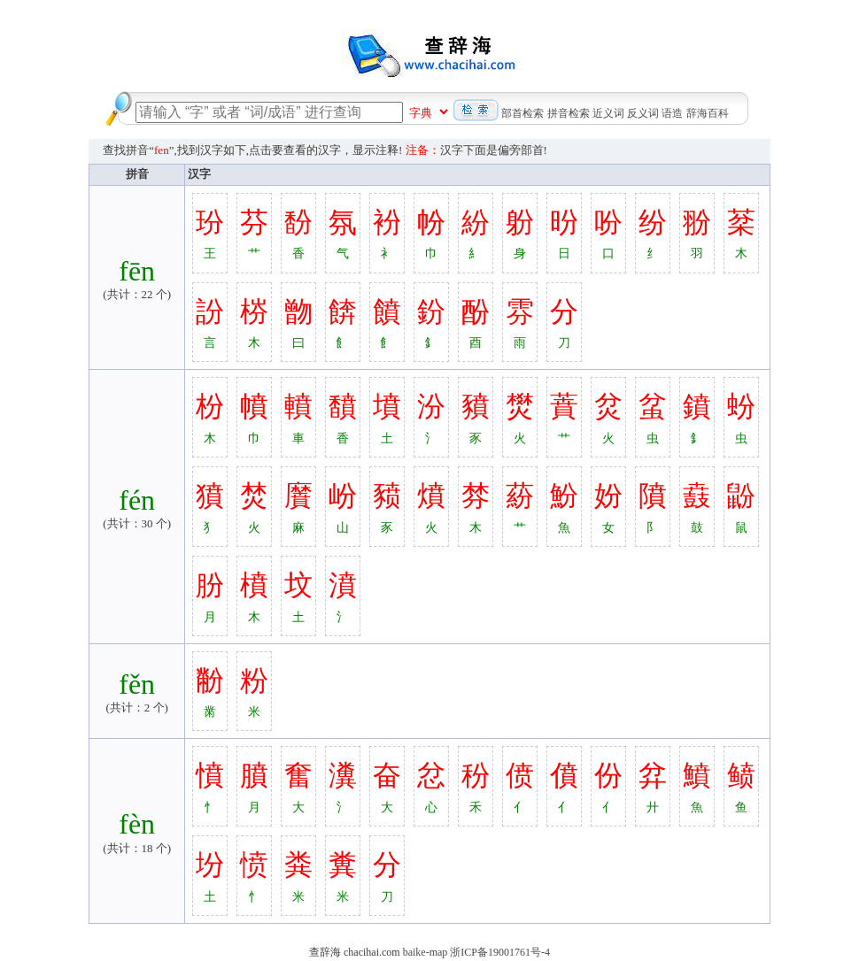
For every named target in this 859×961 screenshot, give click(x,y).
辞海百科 (707, 113)
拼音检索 (568, 113)
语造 (672, 113)
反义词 (643, 113)
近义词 (608, 113)
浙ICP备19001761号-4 (500, 952)
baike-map (425, 952)
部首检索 (522, 113)
